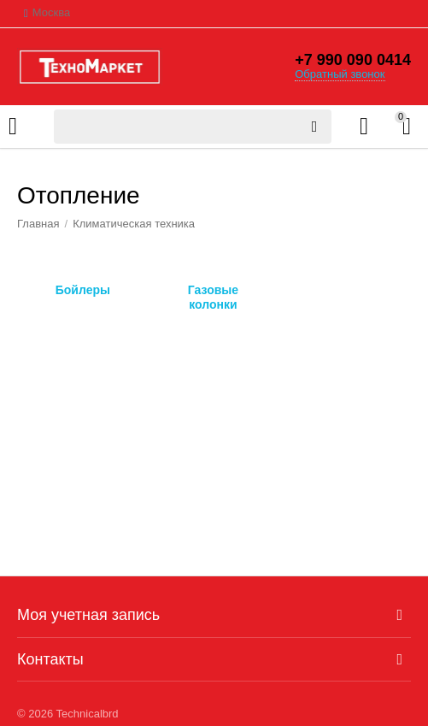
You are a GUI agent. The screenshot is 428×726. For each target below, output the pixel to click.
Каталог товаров (13, 127)
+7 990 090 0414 (353, 59)
